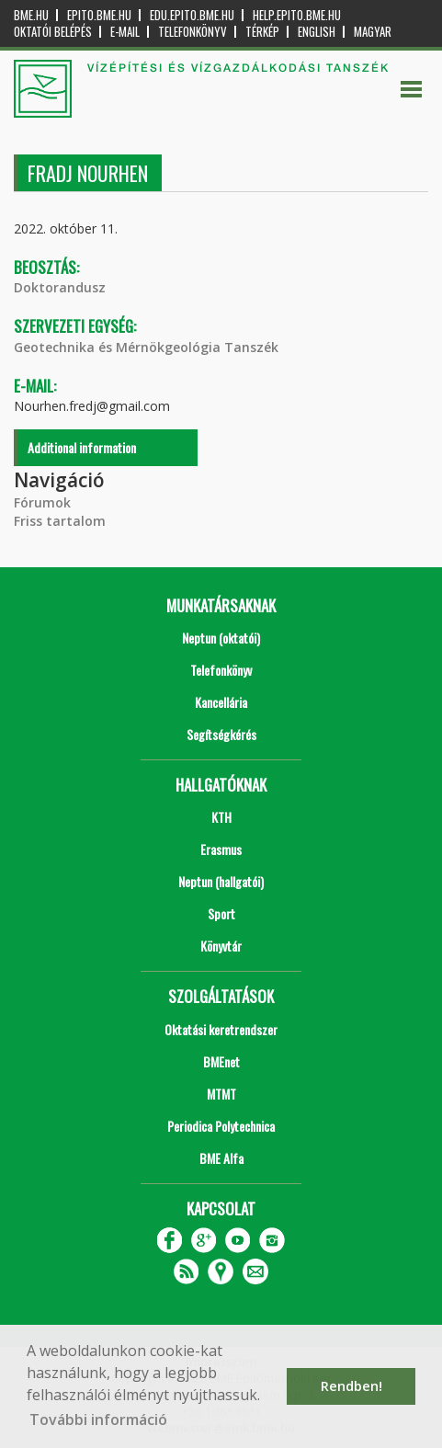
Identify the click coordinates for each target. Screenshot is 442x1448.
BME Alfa (221, 1158)
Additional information (82, 447)
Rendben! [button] (351, 1386)
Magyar (372, 32)
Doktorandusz (60, 287)
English (316, 32)
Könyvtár (221, 945)
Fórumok (42, 502)
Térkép (262, 32)
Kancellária (221, 702)
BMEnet (221, 1061)
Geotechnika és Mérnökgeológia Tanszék (146, 347)
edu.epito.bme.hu (192, 15)
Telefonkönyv (192, 32)
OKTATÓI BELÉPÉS (53, 32)
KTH (221, 817)
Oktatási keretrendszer (221, 1029)
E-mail (125, 32)
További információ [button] (98, 1419)
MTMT (221, 1093)
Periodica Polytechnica (221, 1125)
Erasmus (221, 849)
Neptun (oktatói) (221, 637)
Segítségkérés (221, 734)
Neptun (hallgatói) (221, 881)
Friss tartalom (60, 521)
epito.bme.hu (99, 15)
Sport (221, 913)
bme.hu (31, 15)
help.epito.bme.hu (297, 15)
